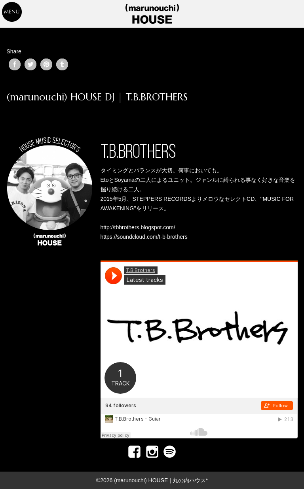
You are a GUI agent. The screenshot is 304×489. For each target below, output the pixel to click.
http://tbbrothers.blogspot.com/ (138, 227)
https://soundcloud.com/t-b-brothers (144, 237)
